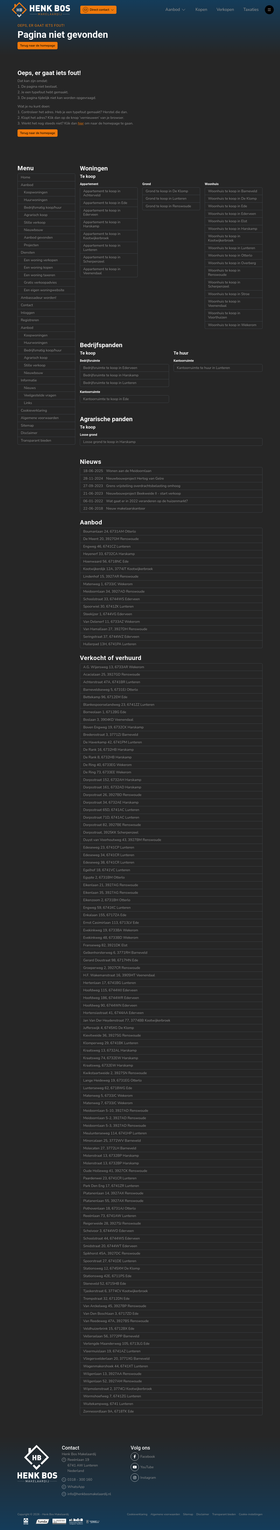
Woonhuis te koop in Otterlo (230, 255)
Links (28, 403)
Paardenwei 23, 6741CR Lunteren (109, 1178)
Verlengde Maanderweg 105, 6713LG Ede (116, 1343)
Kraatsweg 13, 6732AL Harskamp (110, 1050)
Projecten (31, 245)
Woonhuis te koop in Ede (227, 206)
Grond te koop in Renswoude (168, 206)
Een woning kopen (38, 267)
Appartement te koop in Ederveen (101, 212)
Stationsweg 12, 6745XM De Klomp (111, 1268)
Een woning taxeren (39, 275)
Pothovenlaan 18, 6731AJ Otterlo (109, 1208)
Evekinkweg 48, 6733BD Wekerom (110, 937)
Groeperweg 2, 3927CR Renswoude (111, 967)
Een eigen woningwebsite (44, 290)
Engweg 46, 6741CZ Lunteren (107, 546)
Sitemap (27, 425)
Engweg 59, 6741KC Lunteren (107, 907)
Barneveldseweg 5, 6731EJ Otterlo (110, 689)
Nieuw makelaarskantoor (114, 508)
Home (25, 177)
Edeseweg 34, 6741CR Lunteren (108, 855)
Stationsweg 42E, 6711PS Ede (107, 1276)
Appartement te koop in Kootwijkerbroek (101, 235)
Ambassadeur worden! (38, 297)
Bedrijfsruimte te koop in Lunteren (109, 382)
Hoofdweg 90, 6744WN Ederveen (110, 1005)
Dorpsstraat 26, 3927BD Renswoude (112, 794)
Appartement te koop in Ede (105, 202)
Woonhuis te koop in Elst (227, 221)
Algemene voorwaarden (40, 418)
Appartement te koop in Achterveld (101, 193)
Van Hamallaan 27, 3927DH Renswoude (115, 629)
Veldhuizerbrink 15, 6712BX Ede (108, 1328)
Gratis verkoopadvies (40, 282)
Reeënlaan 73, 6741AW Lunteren (109, 1215)
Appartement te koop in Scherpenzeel (101, 259)
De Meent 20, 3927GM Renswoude (111, 538)
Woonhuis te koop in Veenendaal (224, 303)
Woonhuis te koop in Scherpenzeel (224, 284)
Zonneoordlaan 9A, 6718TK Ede (108, 1411)
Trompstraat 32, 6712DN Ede (106, 1298)
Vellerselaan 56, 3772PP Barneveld (111, 1336)
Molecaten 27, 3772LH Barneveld (109, 1148)
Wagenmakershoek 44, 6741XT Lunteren (115, 1366)
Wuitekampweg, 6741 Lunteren (108, 1403)
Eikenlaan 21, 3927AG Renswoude (110, 885)
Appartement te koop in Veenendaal (101, 271)
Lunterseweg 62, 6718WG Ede (107, 1088)
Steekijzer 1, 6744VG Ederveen (107, 614)
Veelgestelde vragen (40, 395)
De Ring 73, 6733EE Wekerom (107, 772)
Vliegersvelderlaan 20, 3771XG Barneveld (116, 1358)
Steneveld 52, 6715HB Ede (104, 1283)
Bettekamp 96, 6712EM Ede (105, 697)
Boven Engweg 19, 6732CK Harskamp (113, 727)
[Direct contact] (98, 10)
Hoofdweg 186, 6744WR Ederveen (111, 997)
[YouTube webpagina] (161, 1467)
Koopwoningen (35, 192)
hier (81, 123)
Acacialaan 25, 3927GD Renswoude (111, 674)
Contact (27, 305)
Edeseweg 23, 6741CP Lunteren (108, 847)
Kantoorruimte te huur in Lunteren (203, 367)
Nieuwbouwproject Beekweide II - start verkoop (132, 493)
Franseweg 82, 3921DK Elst (105, 945)
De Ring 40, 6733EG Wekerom (107, 764)
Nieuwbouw (33, 230)
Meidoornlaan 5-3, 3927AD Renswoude (114, 1125)
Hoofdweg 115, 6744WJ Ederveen (110, 990)
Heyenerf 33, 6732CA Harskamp (109, 553)
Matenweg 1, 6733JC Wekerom (108, 584)
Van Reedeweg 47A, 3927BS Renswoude (116, 1321)
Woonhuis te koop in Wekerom (232, 325)
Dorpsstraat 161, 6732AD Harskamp (112, 787)
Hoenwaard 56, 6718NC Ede (106, 561)
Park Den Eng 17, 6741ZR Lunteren (111, 1185)
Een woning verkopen (41, 260)
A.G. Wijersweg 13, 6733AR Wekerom (113, 667)
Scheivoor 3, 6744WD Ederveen (108, 1230)
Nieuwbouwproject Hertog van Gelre (123, 478)
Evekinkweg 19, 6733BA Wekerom (110, 930)
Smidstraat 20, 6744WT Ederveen (110, 1246)
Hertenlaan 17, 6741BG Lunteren (109, 982)
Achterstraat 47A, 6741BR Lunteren (111, 682)
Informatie (29, 380)
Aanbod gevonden (38, 237)
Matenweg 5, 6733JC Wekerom (108, 1095)
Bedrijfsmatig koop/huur (43, 207)
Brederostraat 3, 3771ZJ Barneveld (110, 734)
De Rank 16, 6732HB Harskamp (108, 749)
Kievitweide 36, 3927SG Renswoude (112, 1035)
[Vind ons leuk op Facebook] (161, 1456)
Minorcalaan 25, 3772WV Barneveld (112, 1140)
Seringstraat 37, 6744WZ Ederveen (111, 636)
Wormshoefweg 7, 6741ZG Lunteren (112, 1396)
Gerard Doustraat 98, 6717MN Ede (110, 960)
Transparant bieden (36, 440)
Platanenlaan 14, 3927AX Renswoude (113, 1193)
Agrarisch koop (35, 215)
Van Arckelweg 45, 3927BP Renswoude (114, 1306)
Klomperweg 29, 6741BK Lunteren (110, 1043)
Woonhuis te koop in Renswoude (224, 272)
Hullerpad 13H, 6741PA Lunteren (109, 644)
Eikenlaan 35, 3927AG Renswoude (110, 892)
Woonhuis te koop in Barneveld (232, 191)
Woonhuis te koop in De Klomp (232, 198)
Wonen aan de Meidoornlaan (117, 471)
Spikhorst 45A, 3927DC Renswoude (111, 1253)
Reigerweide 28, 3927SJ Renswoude (112, 1223)
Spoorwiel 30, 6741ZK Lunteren (108, 606)
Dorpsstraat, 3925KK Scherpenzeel (110, 832)
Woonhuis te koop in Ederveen (232, 213)
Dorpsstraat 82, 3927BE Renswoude (112, 824)
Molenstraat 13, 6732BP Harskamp (111, 1155)
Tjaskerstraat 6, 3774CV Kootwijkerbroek (115, 1291)
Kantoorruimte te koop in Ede (106, 399)
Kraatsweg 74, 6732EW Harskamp (110, 1058)
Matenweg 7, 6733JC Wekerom (108, 1103)
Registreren (30, 320)
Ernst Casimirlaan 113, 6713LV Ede (111, 922)
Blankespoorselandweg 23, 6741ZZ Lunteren (118, 704)
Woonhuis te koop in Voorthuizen (224, 315)
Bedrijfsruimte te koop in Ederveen (110, 367)
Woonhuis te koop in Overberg (232, 263)
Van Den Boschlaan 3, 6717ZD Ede (110, 1313)
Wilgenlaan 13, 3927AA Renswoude (112, 1373)
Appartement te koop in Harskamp (101, 224)
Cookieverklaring (34, 410)
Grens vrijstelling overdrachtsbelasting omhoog (131, 486)
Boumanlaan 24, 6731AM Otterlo (109, 531)
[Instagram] (161, 1478)
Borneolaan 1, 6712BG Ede (104, 712)
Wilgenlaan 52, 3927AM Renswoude (112, 1381)
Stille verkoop (35, 222)
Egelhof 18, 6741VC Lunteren (106, 870)
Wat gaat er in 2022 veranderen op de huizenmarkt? (135, 501)
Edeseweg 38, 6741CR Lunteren (108, 862)
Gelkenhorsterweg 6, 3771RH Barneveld (115, 952)
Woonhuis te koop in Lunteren (231, 248)
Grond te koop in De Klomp (167, 191)
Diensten (28, 252)
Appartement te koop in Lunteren (101, 247)
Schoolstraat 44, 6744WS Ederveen (111, 1238)
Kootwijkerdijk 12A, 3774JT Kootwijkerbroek (118, 568)
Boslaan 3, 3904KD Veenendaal (108, 719)
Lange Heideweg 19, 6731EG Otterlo (112, 1080)
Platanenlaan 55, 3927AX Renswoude (113, 1200)
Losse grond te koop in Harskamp (109, 441)
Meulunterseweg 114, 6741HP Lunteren (115, 1133)
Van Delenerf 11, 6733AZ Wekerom (111, 621)
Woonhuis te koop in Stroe (228, 294)
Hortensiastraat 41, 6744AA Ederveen (113, 1012)
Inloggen (28, 312)
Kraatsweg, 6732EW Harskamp (108, 1065)
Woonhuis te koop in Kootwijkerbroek (224, 238)
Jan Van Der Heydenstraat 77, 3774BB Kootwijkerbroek (126, 1020)
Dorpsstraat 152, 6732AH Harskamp (112, 779)
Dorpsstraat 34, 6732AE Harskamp (111, 802)
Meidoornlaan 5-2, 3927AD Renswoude (114, 1118)
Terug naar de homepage (37, 45)
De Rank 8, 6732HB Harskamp (107, 757)
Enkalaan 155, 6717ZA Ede (104, 915)
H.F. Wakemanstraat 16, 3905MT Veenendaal (119, 975)
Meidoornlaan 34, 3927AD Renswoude (114, 591)
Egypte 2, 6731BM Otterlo (104, 877)
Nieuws (30, 388)
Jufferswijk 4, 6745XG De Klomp (108, 1027)
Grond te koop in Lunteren (166, 198)
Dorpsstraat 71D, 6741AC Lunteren (111, 817)
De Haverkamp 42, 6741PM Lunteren (112, 742)
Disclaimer (29, 433)
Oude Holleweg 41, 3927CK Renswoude (115, 1170)
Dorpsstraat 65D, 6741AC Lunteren (111, 809)
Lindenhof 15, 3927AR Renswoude (110, 576)
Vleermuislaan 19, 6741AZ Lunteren (112, 1351)
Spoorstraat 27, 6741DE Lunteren (109, 1261)
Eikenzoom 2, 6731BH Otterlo (106, 900)
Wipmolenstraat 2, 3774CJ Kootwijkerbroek (117, 1388)
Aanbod (27, 185)
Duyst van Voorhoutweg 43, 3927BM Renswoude (122, 839)
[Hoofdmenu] (269, 9)
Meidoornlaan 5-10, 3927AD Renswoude (115, 1110)
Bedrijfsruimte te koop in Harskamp (110, 375)
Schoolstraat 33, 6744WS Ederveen (111, 599)
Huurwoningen (35, 200)
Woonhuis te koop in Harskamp (232, 228)
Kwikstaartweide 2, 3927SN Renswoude (115, 1073)
